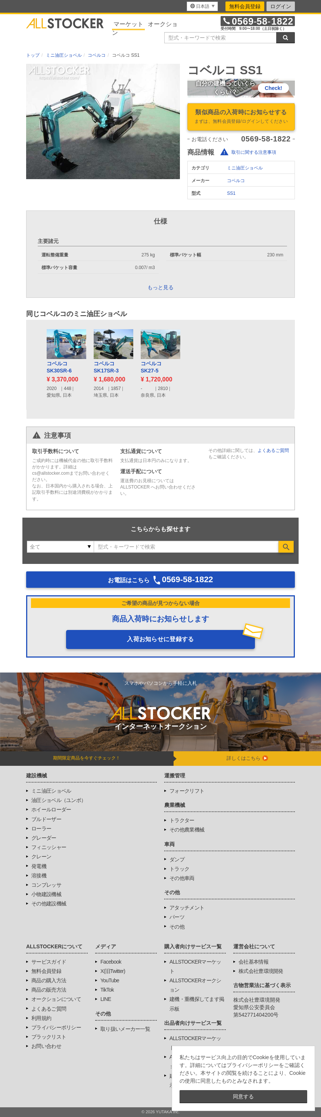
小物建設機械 (46, 894)
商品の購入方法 (48, 980)
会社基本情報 (253, 962)
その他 (176, 927)
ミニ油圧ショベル (245, 168)
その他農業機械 (186, 830)
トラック (179, 869)
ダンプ (176, 859)
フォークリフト (186, 791)
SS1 (231, 193)
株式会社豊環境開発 (261, 971)
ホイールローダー (51, 809)
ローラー (41, 828)
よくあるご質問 (273, 450)
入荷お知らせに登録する (160, 639)
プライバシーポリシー (56, 1027)
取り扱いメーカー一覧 (125, 1029)
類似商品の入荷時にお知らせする (241, 117)
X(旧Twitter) (112, 971)
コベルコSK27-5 (151, 367)
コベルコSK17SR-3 (106, 367)
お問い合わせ (46, 1046)
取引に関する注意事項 (253, 152)
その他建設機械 (48, 904)
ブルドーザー (46, 819)
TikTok (107, 990)
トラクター (181, 820)
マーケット (128, 24)
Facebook (110, 962)
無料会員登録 (245, 6)
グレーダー (43, 838)
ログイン (280, 6)
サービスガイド (48, 962)
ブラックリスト (48, 1037)
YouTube (109, 980)
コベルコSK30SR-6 (59, 367)
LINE (105, 999)
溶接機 (38, 876)
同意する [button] (243, 1096)
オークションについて (56, 999)
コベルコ (236, 180)
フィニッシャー (48, 847)
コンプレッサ (46, 885)
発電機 (38, 866)
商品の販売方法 (48, 990)
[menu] (202, 6)
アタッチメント (186, 908)
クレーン (41, 856)
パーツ (176, 917)
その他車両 (181, 878)
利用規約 (41, 1018)
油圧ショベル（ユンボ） (58, 800)
